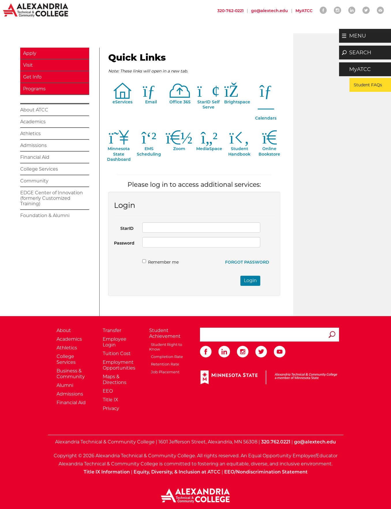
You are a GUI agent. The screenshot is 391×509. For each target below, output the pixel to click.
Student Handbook (239, 147)
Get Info (32, 77)
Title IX (110, 399)
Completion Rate (166, 356)
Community (34, 181)
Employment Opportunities (119, 365)
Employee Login (114, 342)
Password (124, 243)
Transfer (112, 330)
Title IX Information (107, 472)
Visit (28, 65)
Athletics (30, 133)
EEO (108, 391)
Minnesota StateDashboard (119, 150)
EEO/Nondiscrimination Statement (266, 472)
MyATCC (360, 69)
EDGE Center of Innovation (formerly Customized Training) (51, 198)
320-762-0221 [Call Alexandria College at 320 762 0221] (230, 10)
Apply (29, 53)
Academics (33, 121)
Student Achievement (165, 333)
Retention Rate (164, 364)
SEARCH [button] (360, 52)
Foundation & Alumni (45, 215)
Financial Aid (34, 157)
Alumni (65, 385)
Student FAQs (368, 84)
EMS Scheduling (149, 147)
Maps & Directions (114, 379)
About (64, 330)
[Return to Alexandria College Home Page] (36, 9)
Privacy (111, 408)
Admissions (33, 145)
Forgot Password (247, 262)
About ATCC (34, 110)
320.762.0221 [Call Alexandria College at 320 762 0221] (275, 442)
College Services (39, 169)
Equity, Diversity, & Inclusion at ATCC (177, 472)
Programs (34, 89)
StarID (127, 228)
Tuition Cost (117, 353)
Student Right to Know (165, 346)
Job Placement (164, 372)
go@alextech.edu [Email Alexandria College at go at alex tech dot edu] (269, 10)
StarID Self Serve (208, 101)
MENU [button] (357, 36)
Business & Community (71, 373)
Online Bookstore (269, 147)
